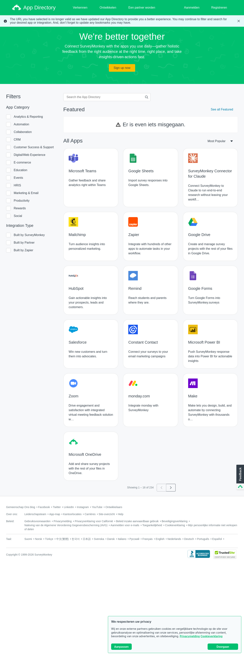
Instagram (83, 507)
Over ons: (12, 514)
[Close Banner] (238, 21)
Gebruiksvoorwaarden (37, 521)
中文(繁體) (62, 538)
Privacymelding (190, 636)
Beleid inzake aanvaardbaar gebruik (137, 521)
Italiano (122, 538)
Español (217, 538)
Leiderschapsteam (35, 514)
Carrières (90, 514)
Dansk (111, 538)
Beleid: (10, 521)
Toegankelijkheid (152, 525)
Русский (134, 538)
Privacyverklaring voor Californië (94, 521)
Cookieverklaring (211, 636)
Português (203, 538)
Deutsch (189, 538)
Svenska (99, 538)
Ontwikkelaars (113, 507)
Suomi (28, 538)
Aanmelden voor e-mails (125, 525)
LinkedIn (69, 507)
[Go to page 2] (171, 487)
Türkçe (49, 538)
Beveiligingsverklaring (174, 521)
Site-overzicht (107, 514)
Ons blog (29, 507)
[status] (122, 21)
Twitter (57, 507)
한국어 (76, 538)
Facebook (44, 507)
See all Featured (222, 109)
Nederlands (174, 538)
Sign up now (122, 67)
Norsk (38, 538)
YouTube (97, 507)
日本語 (87, 538)
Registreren (219, 7)
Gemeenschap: (15, 507)
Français (147, 538)
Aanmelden (191, 7)
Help (120, 514)
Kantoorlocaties (72, 514)
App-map (54, 514)
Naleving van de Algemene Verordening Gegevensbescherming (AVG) (66, 525)
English (160, 538)
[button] (240, 477)
